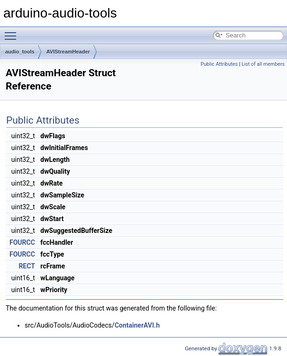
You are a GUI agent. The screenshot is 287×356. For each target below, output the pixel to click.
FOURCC (22, 242)
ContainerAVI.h (137, 325)
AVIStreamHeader (68, 51)
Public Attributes (219, 64)
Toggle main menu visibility (13, 31)
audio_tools (20, 51)
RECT (26, 266)
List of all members (263, 64)
